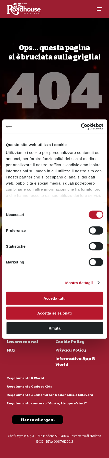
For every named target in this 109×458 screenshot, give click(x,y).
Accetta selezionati (54, 313)
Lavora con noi (22, 341)
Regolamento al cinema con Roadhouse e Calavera (50, 395)
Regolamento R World (25, 378)
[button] (99, 8)
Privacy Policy (70, 350)
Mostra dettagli (79, 283)
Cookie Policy (69, 341)
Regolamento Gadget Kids (29, 386)
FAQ (11, 350)
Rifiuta (54, 328)
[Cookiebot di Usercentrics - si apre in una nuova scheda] (80, 126)
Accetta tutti (54, 298)
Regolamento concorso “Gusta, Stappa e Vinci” (47, 403)
